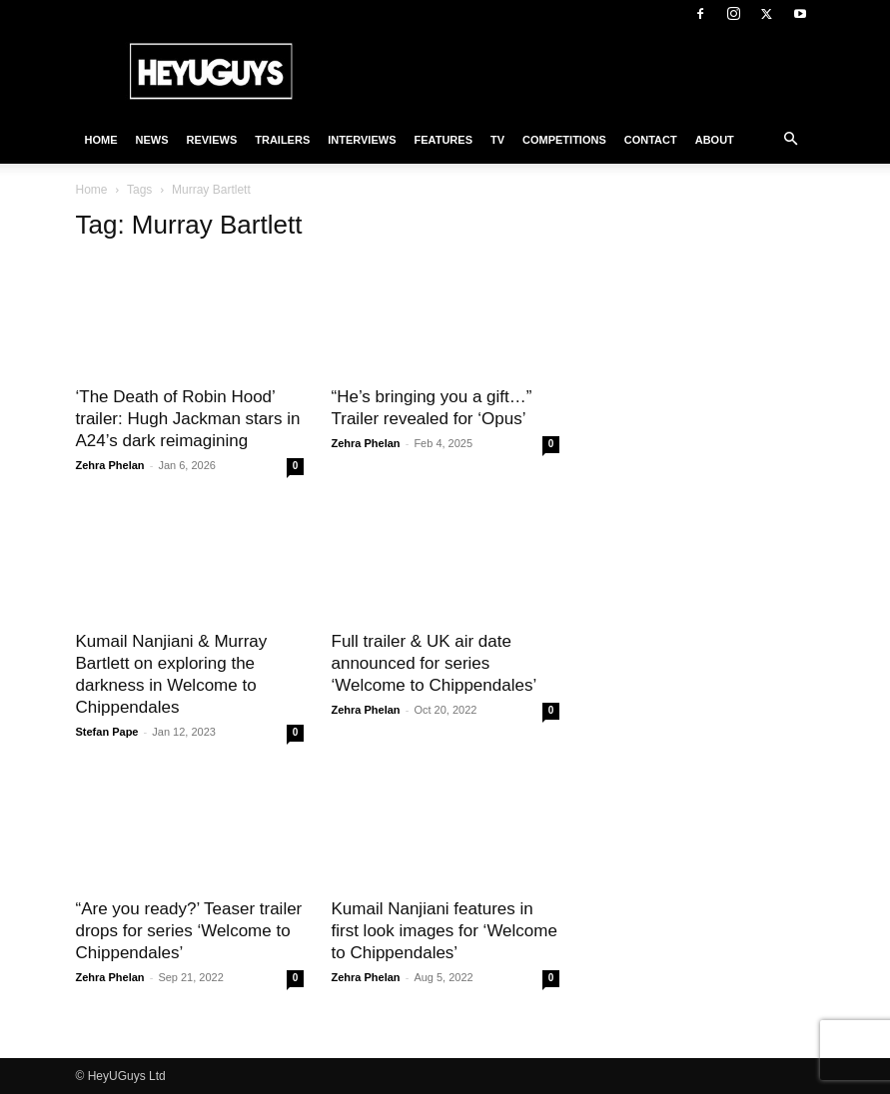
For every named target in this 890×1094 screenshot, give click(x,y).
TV (497, 140)
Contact (650, 140)
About (714, 140)
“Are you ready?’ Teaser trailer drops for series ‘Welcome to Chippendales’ (189, 930)
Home (101, 140)
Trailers (282, 140)
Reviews (212, 140)
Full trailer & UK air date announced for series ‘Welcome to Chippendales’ (434, 663)
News (152, 140)
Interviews (362, 140)
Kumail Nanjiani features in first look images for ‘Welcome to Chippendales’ (444, 930)
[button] (791, 140)
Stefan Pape (107, 732)
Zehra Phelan (110, 465)
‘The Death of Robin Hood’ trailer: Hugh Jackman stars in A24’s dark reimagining (188, 418)
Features (443, 140)
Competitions (564, 140)
